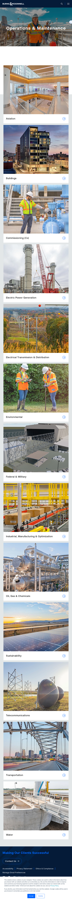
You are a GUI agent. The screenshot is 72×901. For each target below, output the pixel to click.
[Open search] (63, 4)
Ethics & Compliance (44, 869)
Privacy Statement (24, 869)
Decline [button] (40, 896)
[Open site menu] (67, 4)
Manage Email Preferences (14, 872)
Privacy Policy (54, 886)
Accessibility (8, 869)
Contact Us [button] (12, 861)
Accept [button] (31, 896)
